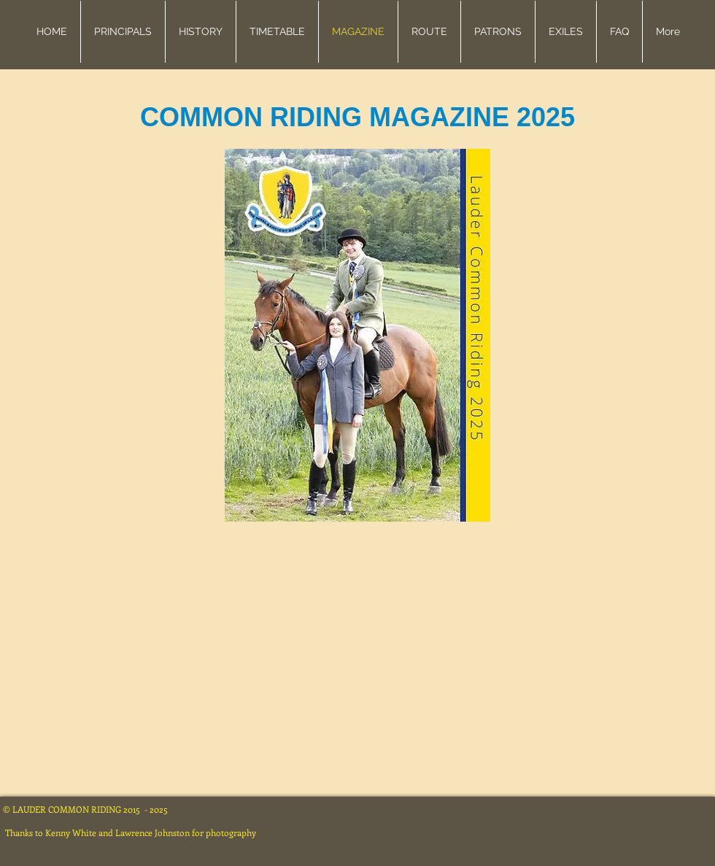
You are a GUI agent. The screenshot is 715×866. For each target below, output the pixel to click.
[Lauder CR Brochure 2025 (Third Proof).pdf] (357, 337)
